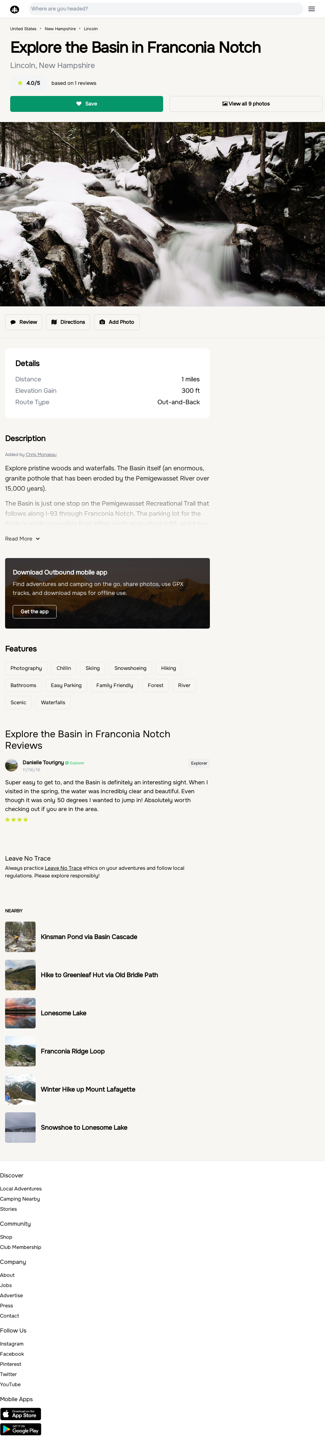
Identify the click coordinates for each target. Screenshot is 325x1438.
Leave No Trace (63, 868)
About (7, 1275)
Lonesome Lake (63, 1013)
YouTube (10, 1384)
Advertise (11, 1295)
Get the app (35, 611)
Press (6, 1305)
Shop (6, 1237)
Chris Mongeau (41, 454)
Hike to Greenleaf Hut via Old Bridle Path (99, 975)
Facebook (12, 1354)
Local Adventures (21, 1188)
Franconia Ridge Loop (73, 1051)
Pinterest (10, 1364)
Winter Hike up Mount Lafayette (88, 1090)
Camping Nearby (20, 1199)
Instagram (12, 1343)
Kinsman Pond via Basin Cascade (89, 937)
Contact (9, 1315)
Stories (8, 1209)
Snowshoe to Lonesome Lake (84, 1128)
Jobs (6, 1285)
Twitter (8, 1374)
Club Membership (20, 1247)
